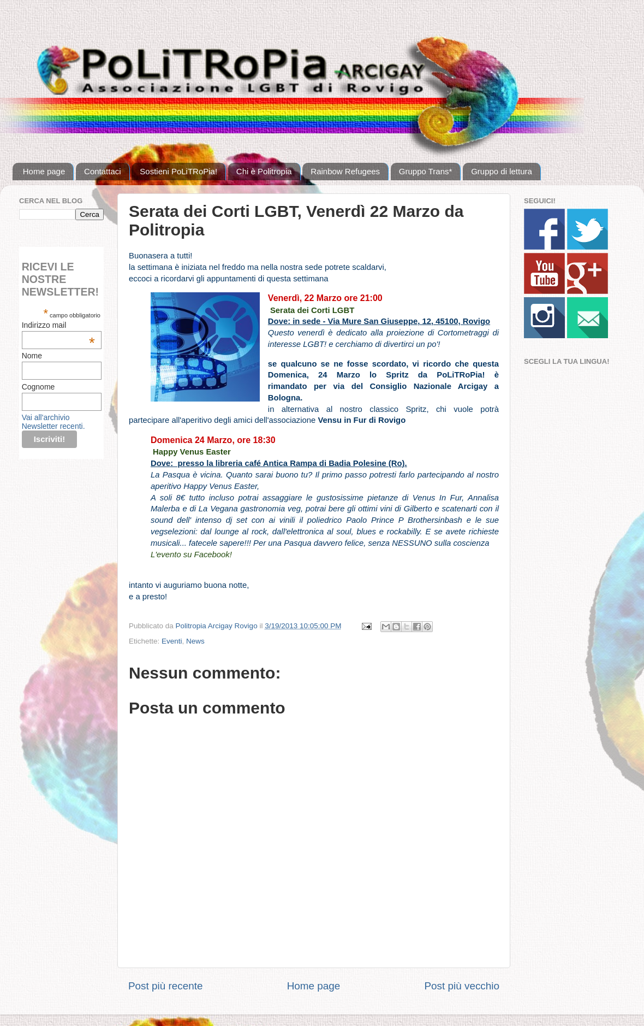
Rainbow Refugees (345, 171)
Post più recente (165, 986)
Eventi (172, 641)
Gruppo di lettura (501, 171)
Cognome (38, 386)
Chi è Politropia (264, 171)
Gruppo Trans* (425, 171)
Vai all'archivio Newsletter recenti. (53, 422)
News (195, 641)
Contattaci (102, 171)
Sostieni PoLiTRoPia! (178, 171)
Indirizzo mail (58, 325)
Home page (44, 171)
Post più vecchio (461, 986)
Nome (32, 355)
